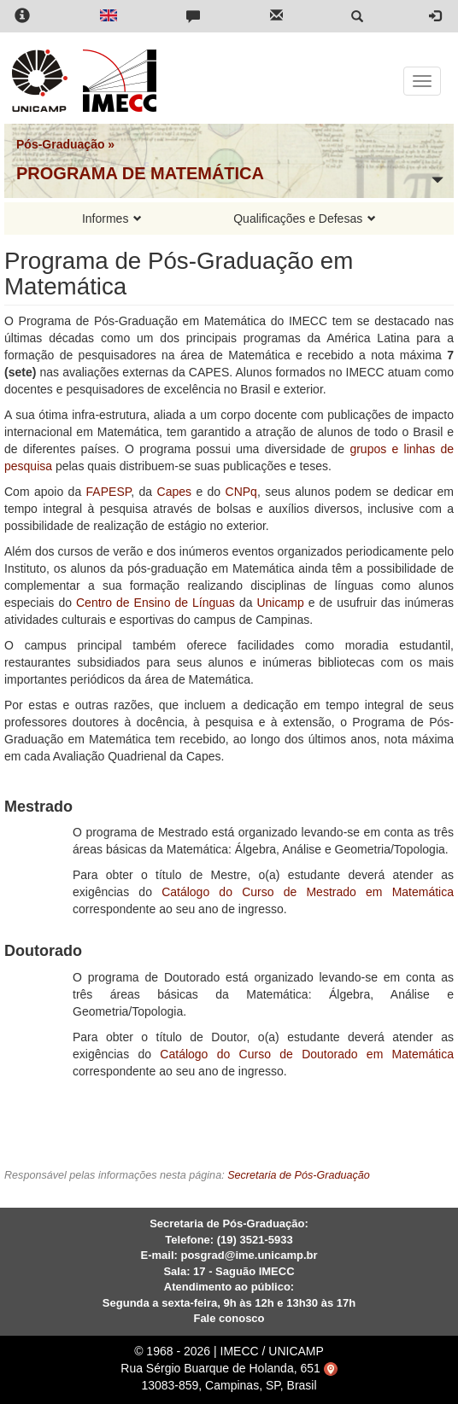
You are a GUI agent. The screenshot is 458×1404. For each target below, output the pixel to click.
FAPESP (109, 491)
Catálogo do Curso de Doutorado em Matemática (307, 1054)
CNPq (241, 491)
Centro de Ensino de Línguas (155, 602)
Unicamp (279, 602)
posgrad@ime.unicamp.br (248, 1255)
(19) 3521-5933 (255, 1239)
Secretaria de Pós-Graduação (298, 1175)
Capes (174, 491)
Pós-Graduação (60, 144)
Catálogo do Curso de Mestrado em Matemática (307, 892)
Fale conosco (228, 1318)
